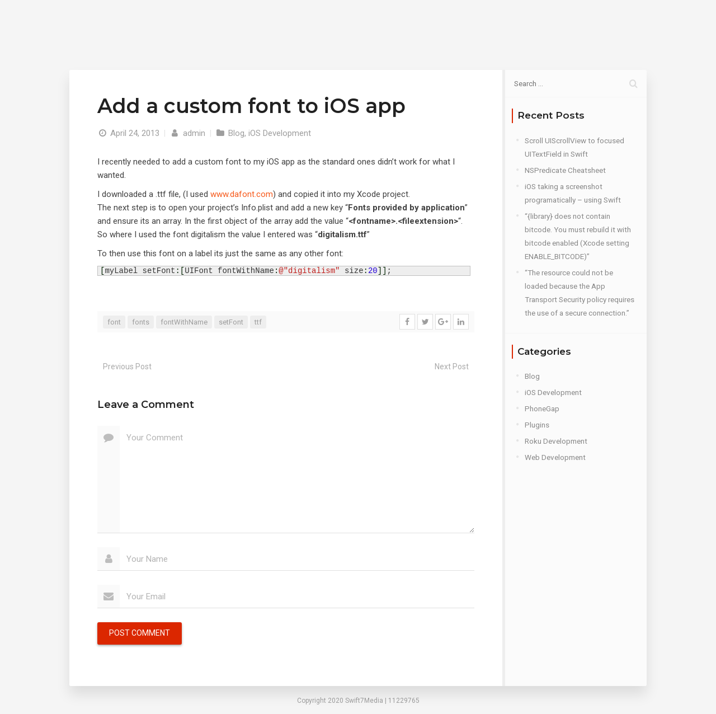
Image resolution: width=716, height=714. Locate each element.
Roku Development (556, 440)
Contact (504, 27)
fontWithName (184, 322)
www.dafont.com (241, 194)
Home (372, 27)
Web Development (555, 457)
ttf (258, 322)
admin (187, 133)
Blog (459, 27)
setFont (231, 322)
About (417, 27)
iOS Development (279, 133)
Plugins (537, 424)
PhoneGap (542, 408)
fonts (140, 322)
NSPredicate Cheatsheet (565, 170)
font (114, 322)
